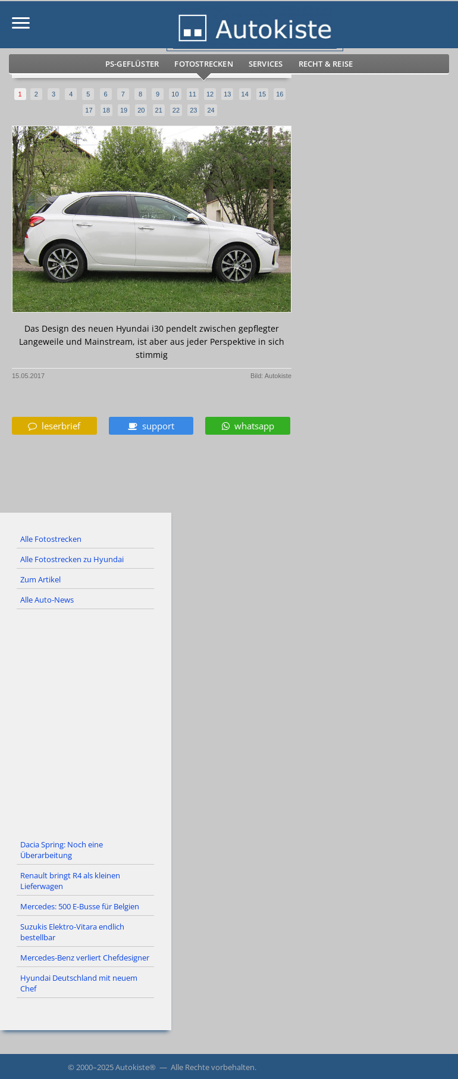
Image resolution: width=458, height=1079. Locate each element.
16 (279, 94)
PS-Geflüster (132, 63)
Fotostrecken (203, 63)
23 (193, 110)
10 (174, 94)
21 (158, 110)
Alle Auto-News (47, 599)
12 (210, 94)
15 (262, 94)
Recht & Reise (326, 63)
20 (141, 110)
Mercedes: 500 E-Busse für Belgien (79, 906)
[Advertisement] (229, 722)
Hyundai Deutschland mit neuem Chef (78, 983)
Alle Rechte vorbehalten (213, 1067)
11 (192, 94)
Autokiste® (135, 1067)
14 (245, 94)
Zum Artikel (40, 579)
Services (266, 63)
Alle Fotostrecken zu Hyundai (72, 559)
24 (210, 110)
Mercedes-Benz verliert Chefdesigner (84, 957)
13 (227, 94)
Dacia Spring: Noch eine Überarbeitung (61, 849)
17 (88, 110)
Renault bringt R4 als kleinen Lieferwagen (70, 880)
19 (123, 110)
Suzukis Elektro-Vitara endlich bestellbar (72, 932)
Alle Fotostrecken (50, 539)
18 (106, 110)
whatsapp (248, 426)
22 (176, 110)
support (151, 426)
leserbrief (54, 426)
